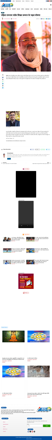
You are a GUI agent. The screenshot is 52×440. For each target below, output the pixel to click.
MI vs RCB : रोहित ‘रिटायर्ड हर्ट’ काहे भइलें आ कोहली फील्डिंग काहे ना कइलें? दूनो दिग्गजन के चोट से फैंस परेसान (41, 261)
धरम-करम (18, 9)
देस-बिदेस (2, 9)
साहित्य (41, 9)
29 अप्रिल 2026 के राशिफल (32, 358)
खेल (10, 9)
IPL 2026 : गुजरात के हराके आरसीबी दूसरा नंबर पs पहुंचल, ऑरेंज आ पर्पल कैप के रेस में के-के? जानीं (41, 239)
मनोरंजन (23, 9)
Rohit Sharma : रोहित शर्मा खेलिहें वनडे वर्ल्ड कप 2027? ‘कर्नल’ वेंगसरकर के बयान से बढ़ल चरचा (42, 250)
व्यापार (32, 9)
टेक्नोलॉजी (14, 9)
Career (4, 426)
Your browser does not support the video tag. (26, 214)
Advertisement (5, 424)
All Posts (9, 158)
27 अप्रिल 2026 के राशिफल (7, 393)
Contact (4, 431)
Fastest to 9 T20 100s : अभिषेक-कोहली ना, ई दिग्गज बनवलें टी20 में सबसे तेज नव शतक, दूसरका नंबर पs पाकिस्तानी (18, 250)
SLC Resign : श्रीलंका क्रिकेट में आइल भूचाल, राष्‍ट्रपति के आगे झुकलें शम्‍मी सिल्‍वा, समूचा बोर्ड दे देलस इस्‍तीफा (18, 239)
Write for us (5, 429)
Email (28, 424)
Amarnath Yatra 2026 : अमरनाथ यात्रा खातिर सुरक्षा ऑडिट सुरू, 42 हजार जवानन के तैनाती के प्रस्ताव (38, 394)
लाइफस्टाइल (28, 9)
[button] (41, 18)
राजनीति (6, 9)
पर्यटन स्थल (46, 9)
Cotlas (40, 438)
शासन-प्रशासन (36, 9)
